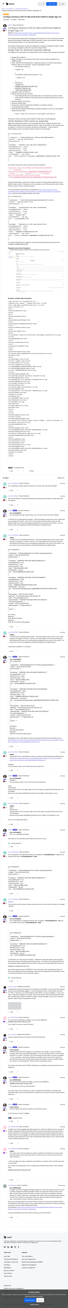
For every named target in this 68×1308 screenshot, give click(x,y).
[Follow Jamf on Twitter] (5, 1247)
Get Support (10, 8)
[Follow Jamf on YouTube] (12, 1246)
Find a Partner (8, 1273)
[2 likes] (15, 1118)
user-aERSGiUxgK (13, 1017)
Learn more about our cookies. (34, 1296)
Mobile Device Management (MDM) (32, 1262)
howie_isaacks (12, 986)
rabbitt (10, 25)
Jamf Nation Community (11, 1262)
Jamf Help (7, 1256)
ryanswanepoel (12, 1185)
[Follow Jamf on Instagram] (15, 1247)
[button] (3, 4)
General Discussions (21, 8)
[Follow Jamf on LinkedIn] (8, 1247)
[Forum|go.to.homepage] (10, 4)
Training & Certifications (11, 1259)
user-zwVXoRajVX (13, 483)
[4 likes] (16, 467)
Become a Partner (9, 1270)
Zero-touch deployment (29, 1259)
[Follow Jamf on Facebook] (18, 1247)
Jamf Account (8, 1276)
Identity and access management (13, 1288)
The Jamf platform (27, 1256)
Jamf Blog (7, 1264)
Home (3, 8)
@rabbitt (10, 901)
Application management (29, 1264)
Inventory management (28, 1267)
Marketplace (7, 1267)
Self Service (7, 1285)
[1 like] (14, 843)
